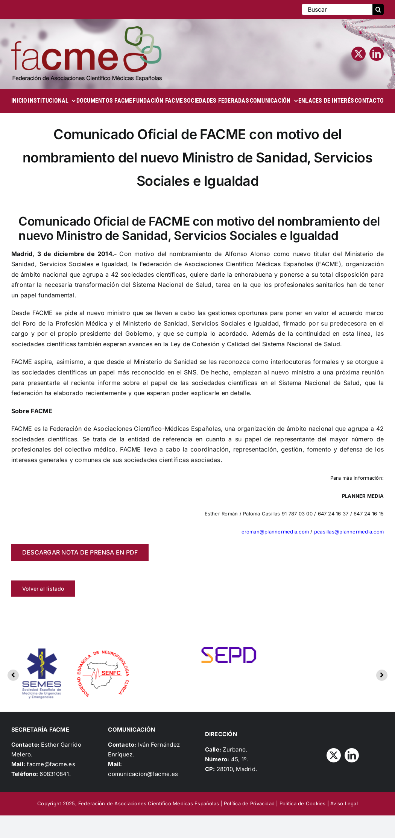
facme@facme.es (51, 764)
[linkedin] (376, 54)
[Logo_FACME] (86, 29)
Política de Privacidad (249, 803)
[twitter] (358, 54)
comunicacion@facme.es (143, 773)
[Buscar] (337, 9)
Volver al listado (43, 588)
